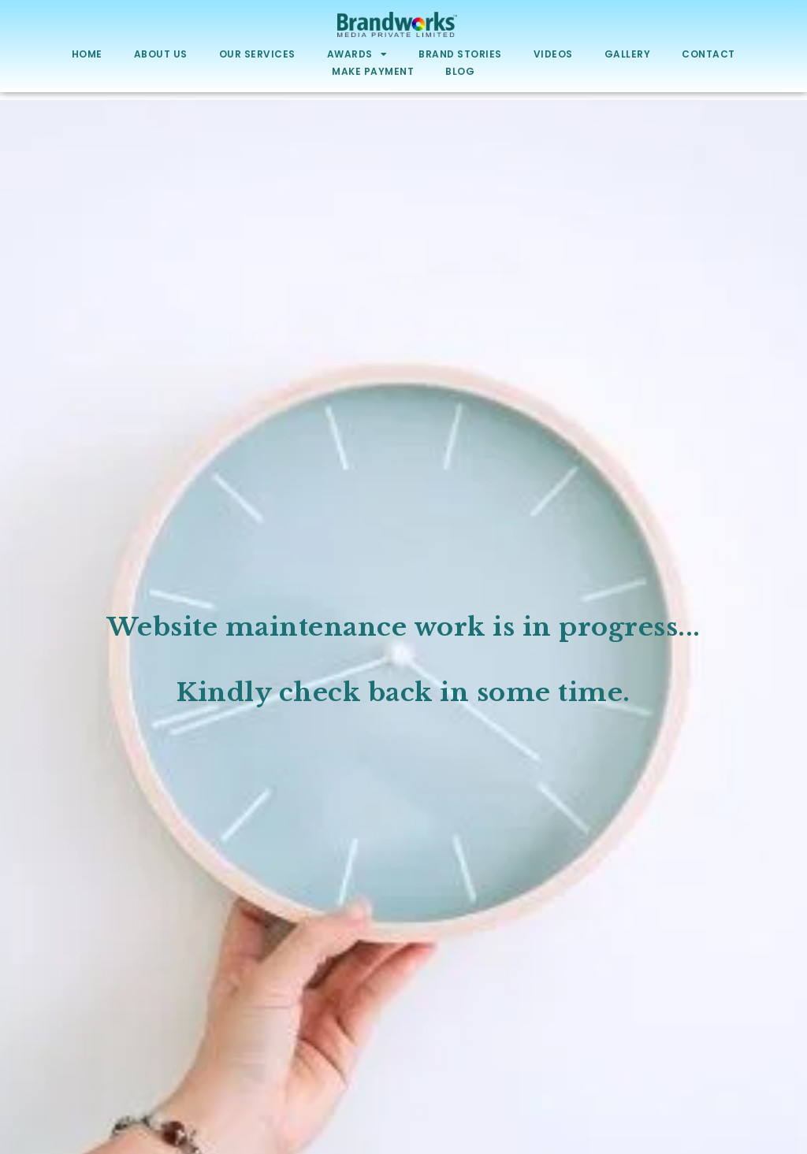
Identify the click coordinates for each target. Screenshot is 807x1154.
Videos (553, 54)
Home (87, 54)
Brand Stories (460, 54)
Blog (459, 71)
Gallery (627, 54)
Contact (708, 54)
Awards (357, 54)
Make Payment (373, 71)
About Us (161, 54)
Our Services (257, 54)
